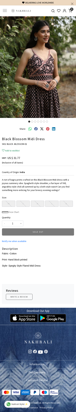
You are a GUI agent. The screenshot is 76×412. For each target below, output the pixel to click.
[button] (5, 67)
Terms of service (29, 407)
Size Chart (10, 212)
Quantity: (6, 217)
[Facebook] (35, 352)
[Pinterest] (45, 352)
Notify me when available (14, 241)
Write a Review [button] (19, 297)
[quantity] (12, 223)
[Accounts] (64, 11)
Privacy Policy (46, 407)
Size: (4, 197)
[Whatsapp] (30, 129)
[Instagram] (30, 352)
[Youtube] (40, 352)
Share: (23, 128)
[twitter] (42, 129)
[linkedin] (54, 129)
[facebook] (36, 129)
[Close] (72, 4)
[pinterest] (48, 129)
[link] (53, 11)
